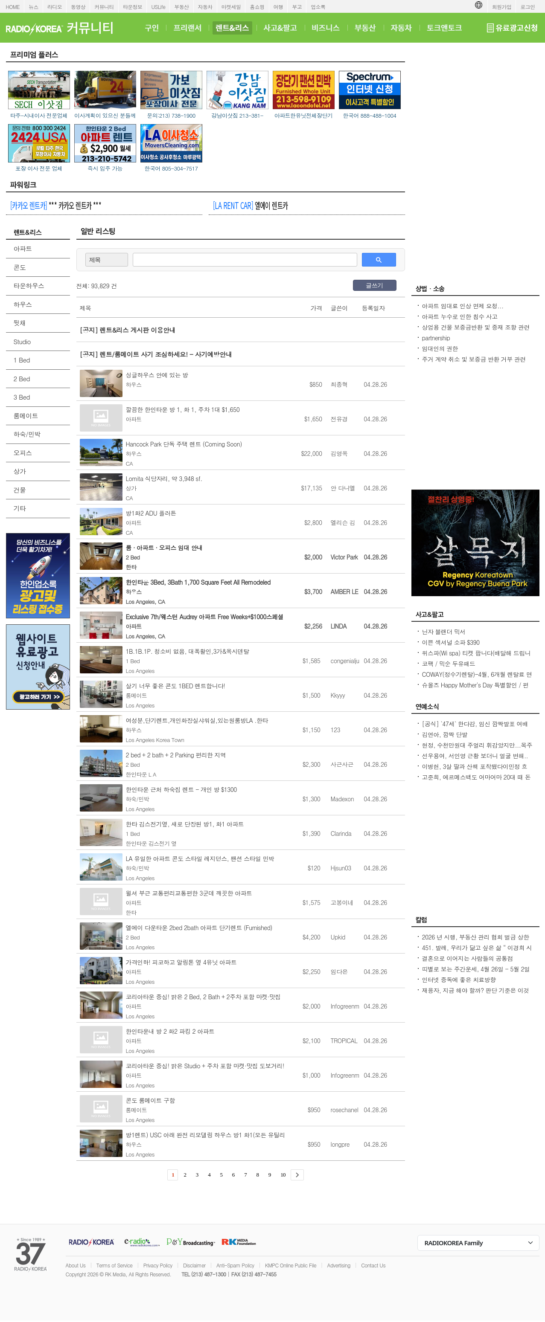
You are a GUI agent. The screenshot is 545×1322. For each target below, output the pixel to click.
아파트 (23, 248)
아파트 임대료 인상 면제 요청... (463, 306)
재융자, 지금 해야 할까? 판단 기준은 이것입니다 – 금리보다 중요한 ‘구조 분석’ (475, 994)
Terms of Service (114, 1265)
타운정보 (133, 6)
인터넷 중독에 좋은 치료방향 (459, 979)
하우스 (23, 304)
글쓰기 (374, 285)
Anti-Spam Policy (235, 1265)
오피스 (23, 452)
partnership (436, 337)
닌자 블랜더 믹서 (444, 631)
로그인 (527, 6)
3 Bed (22, 396)
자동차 (205, 6)
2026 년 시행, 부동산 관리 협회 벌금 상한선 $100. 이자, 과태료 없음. (475, 941)
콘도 (20, 267)
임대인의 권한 (440, 348)
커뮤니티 (104, 6)
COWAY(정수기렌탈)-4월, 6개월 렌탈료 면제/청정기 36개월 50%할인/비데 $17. (477, 678)
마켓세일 (231, 6)
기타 (20, 508)
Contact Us (373, 1265)
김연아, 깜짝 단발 (445, 734)
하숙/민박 (27, 433)
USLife (158, 6)
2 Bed (22, 378)
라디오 (54, 6)
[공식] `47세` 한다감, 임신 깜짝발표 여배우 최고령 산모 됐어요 (475, 727)
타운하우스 (29, 285)
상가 (20, 471)
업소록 (318, 6)
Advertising (338, 1265)
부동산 (181, 6)
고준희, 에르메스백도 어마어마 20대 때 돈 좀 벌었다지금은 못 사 (476, 781)
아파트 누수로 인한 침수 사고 (460, 316)
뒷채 (20, 322)
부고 (297, 6)
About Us (76, 1265)
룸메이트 (26, 415)
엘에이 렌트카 (250, 205)
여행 (278, 6)
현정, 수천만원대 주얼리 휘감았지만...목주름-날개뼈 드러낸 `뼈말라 (477, 749)
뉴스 (33, 6)
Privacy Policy (157, 1265)
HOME (13, 6)
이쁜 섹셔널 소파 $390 (451, 642)
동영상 (78, 6)
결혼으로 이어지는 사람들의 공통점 (467, 958)
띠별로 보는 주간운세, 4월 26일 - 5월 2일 (476, 969)
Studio (22, 341)
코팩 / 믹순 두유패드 (448, 663)
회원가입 (502, 6)
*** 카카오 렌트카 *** (55, 205)
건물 (20, 489)
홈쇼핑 (257, 6)
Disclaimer (194, 1265)
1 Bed (22, 359)
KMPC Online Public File (290, 1265)
